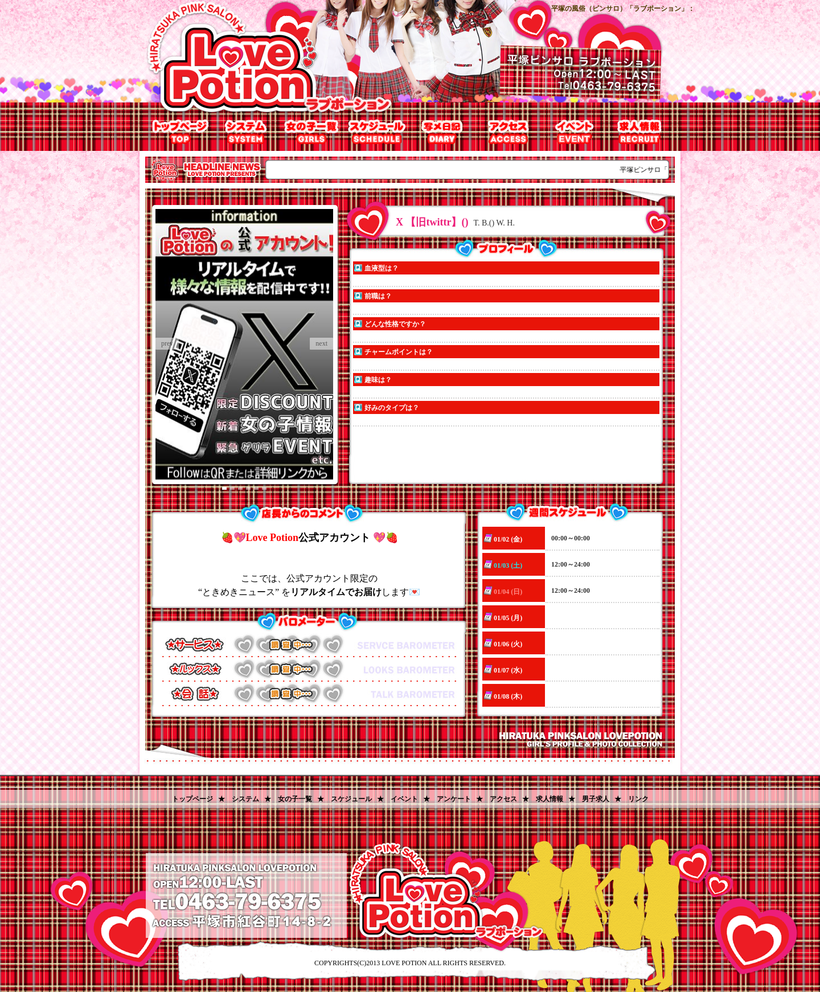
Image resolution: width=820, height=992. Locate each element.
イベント (404, 799)
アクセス (508, 131)
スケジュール (351, 799)
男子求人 (595, 799)
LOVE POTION (404, 963)
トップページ (181, 131)
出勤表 (377, 131)
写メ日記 (442, 131)
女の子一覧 (312, 131)
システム (246, 131)
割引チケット (573, 131)
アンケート (454, 799)
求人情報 (639, 131)
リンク (638, 799)
